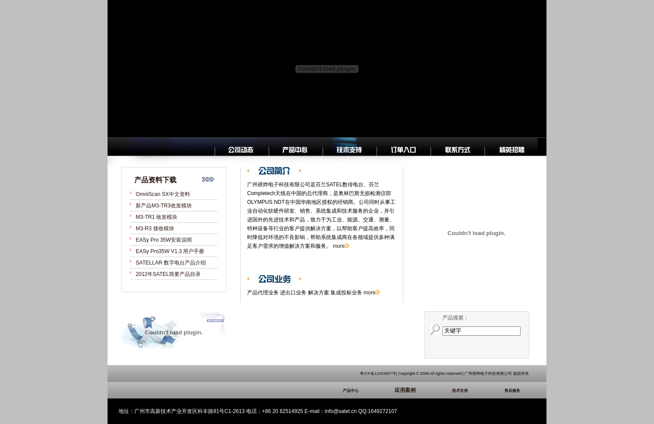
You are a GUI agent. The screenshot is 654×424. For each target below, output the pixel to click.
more (339, 246)
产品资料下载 (155, 180)
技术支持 (473, 390)
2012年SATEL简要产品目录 (168, 274)
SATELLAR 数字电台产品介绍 (171, 263)
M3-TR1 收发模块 (156, 217)
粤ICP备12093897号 (378, 373)
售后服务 (516, 390)
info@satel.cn (341, 411)
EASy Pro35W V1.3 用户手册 (170, 251)
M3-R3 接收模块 (155, 228)
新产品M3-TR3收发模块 (163, 206)
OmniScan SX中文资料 (163, 194)
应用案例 (418, 390)
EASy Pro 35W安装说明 (164, 240)
